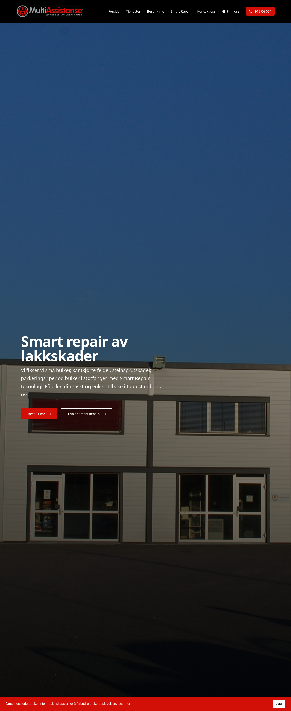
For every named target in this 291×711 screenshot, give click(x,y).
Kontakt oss (206, 11)
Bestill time (155, 11)
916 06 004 (259, 11)
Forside (113, 11)
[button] (39, 413)
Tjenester (133, 11)
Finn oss (230, 11)
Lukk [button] (279, 703)
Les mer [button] (124, 703)
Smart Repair (181, 11)
